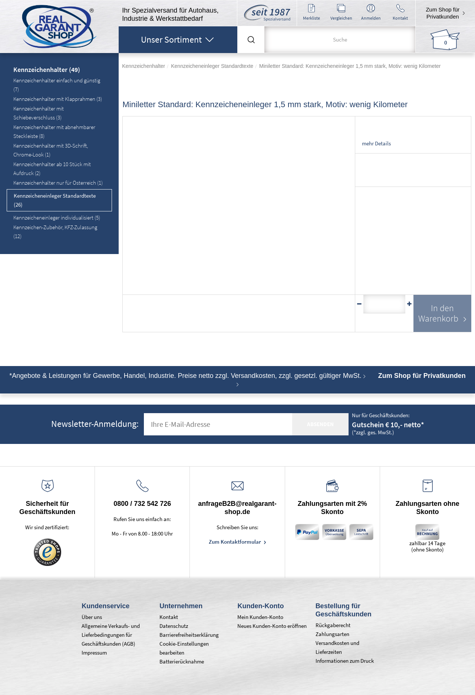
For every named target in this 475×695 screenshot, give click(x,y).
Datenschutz (173, 625)
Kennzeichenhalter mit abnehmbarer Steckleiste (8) (54, 131)
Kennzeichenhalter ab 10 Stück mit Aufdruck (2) (52, 169)
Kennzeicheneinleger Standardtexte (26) (55, 200)
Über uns (92, 616)
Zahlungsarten (332, 634)
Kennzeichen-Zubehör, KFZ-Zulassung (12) (55, 232)
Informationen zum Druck (345, 660)
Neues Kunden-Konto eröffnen (272, 625)
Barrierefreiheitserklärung (189, 634)
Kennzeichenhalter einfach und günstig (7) (56, 85)
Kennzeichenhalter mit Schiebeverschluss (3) (38, 113)
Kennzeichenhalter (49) (46, 70)
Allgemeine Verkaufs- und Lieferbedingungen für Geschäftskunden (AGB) (111, 634)
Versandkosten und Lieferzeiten (337, 647)
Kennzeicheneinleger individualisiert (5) (56, 217)
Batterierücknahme (181, 661)
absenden (320, 424)
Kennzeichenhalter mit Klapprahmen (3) (57, 98)
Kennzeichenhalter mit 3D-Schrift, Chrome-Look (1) (50, 150)
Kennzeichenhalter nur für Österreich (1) (58, 182)
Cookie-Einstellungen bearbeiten (184, 648)
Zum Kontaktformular (235, 541)
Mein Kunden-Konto (260, 616)
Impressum (94, 652)
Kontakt (168, 616)
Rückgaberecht (333, 625)
